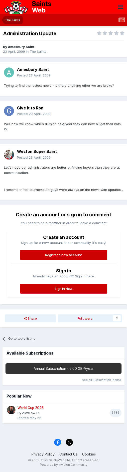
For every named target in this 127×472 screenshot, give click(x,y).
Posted (34, 75)
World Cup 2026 (30, 408)
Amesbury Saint (21, 47)
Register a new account (63, 255)
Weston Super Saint (37, 151)
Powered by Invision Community (63, 465)
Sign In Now (64, 289)
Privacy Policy (43, 454)
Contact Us (68, 454)
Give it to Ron (30, 107)
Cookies (89, 454)
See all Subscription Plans (102, 380)
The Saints (38, 51)
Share (30, 318)
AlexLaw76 (30, 413)
